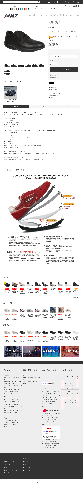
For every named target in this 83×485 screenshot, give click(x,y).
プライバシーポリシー (9, 472)
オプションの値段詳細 (54, 74)
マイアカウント (27, 458)
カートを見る (26, 467)
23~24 (42, 8)
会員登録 (60, 2)
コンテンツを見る (34, 6)
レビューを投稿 (52, 89)
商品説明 (16, 106)
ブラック (56, 22)
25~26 (46, 8)
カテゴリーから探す (13, 6)
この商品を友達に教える (54, 93)
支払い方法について (9, 461)
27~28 (50, 8)
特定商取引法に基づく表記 (55, 77)
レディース (54, 21)
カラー (53, 22)
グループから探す (23, 6)
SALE (53, 27)
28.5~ (54, 8)
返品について (53, 75)
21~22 (38, 8)
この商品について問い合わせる (55, 95)
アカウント (51, 2)
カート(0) (75, 2)
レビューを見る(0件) (53, 87)
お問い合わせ (68, 6)
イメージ (41, 106)
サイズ (53, 23)
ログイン (67, 2)
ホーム (5, 6)
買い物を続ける (52, 97)
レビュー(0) (67, 106)
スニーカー (59, 21)
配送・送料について (9, 464)
